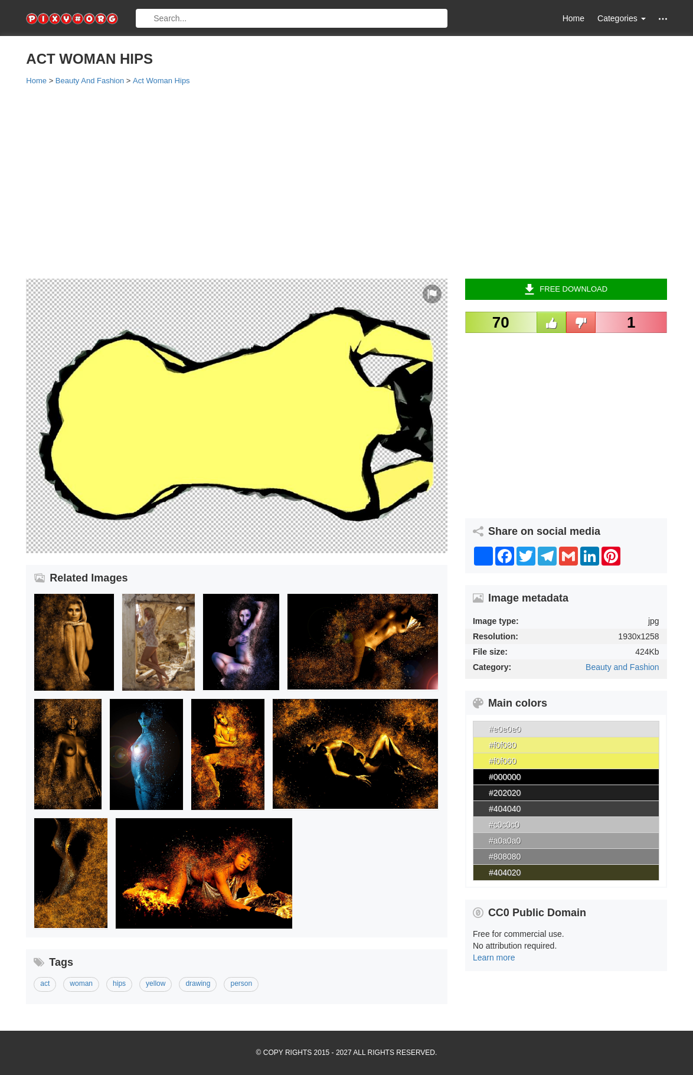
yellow (155, 983)
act (45, 983)
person (241, 983)
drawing (197, 983)
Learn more (494, 957)
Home (573, 18)
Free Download (565, 289)
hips (119, 983)
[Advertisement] (346, 181)
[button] (663, 19)
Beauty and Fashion (622, 667)
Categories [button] (621, 18)
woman (81, 983)
